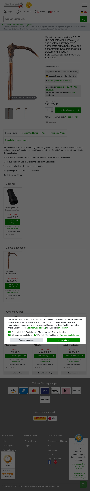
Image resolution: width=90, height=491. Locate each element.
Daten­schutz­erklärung (36, 328)
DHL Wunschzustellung (22, 335)
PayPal (40, 335)
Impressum (63, 328)
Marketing (42, 332)
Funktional (53, 335)
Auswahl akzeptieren (26, 340)
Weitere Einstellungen (69, 335)
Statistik (29, 332)
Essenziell (16, 332)
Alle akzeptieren (63, 340)
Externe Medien (59, 332)
